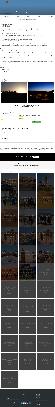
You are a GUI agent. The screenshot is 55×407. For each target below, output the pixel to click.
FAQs (48, 2)
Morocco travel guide (27, 2)
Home (12, 2)
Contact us (33, 2)
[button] (2, 92)
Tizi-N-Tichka (23, 36)
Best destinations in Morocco (40, 401)
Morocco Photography (43, 2)
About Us (37, 2)
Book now (35, 156)
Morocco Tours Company (39, 396)
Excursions (21, 2)
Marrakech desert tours (24, 165)
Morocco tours (16, 2)
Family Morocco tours (39, 394)
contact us (29, 166)
